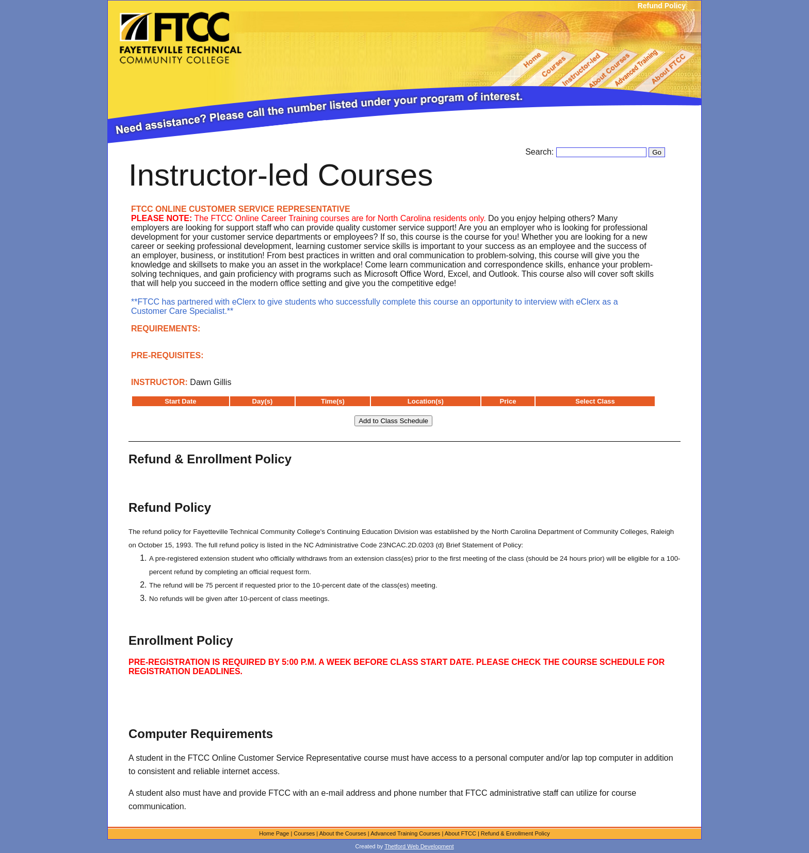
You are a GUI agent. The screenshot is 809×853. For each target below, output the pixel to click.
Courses (304, 833)
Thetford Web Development (419, 846)
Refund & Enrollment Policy (515, 833)
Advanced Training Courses (405, 833)
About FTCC (460, 833)
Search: (540, 151)
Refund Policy (662, 6)
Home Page (274, 833)
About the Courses (342, 833)
